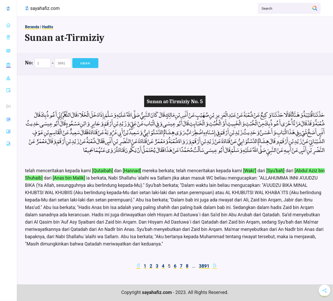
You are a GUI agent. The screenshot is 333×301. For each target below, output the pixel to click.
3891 (204, 266)
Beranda (32, 26)
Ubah (85, 63)
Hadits (47, 26)
